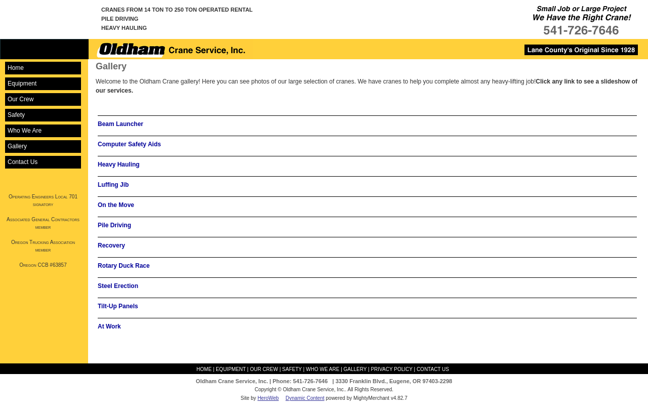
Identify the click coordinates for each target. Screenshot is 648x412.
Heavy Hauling (119, 164)
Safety (16, 114)
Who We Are (25, 130)
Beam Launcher (120, 124)
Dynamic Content (305, 398)
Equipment (22, 83)
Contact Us (22, 162)
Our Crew (20, 99)
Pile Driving (114, 225)
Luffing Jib (113, 184)
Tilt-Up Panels (118, 306)
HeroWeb (268, 398)
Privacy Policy (391, 369)
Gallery (17, 146)
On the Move (116, 205)
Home (16, 67)
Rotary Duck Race (124, 265)
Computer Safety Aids (129, 144)
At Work (109, 326)
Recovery (111, 245)
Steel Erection (118, 286)
